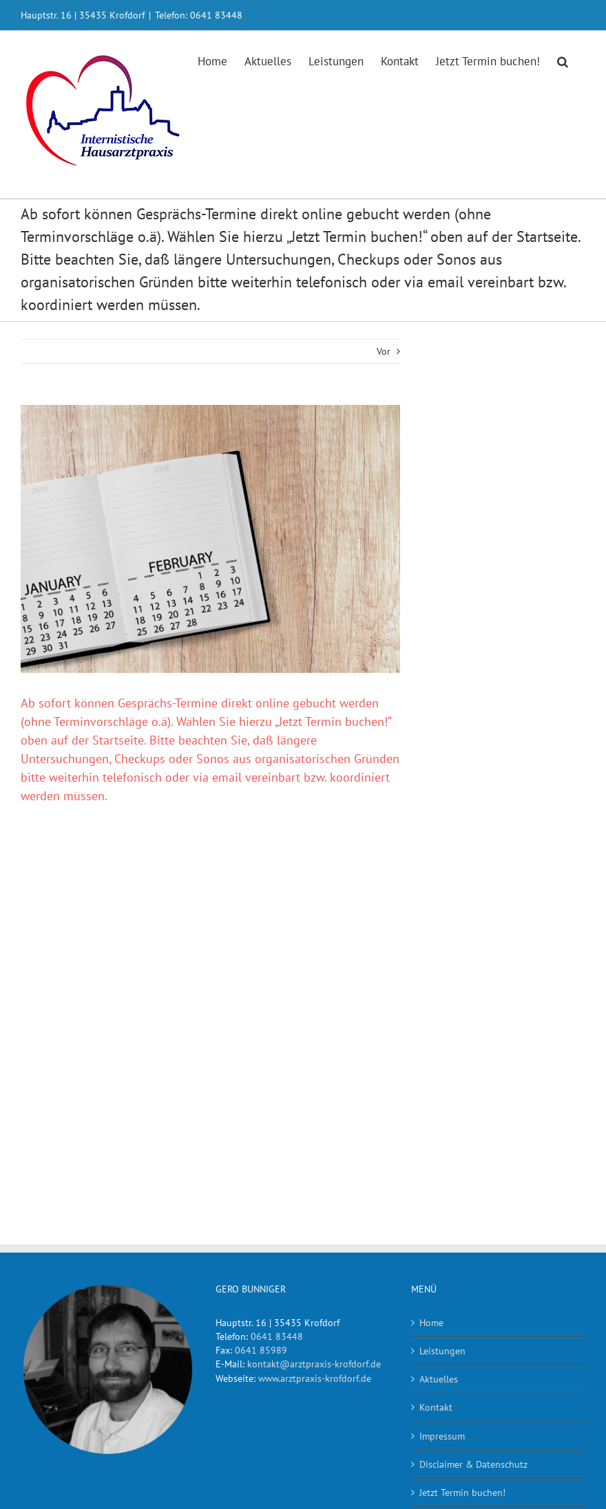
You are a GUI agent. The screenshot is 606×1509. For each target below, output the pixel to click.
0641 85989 (261, 1350)
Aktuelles (438, 1379)
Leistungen (442, 1351)
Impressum (442, 1436)
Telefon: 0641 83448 (198, 15)
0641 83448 (277, 1336)
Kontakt (435, 1407)
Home (431, 1323)
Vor (383, 351)
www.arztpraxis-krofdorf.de (314, 1378)
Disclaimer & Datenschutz (473, 1464)
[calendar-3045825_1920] (210, 539)
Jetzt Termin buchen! (462, 1492)
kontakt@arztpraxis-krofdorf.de (314, 1364)
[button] (562, 60)
